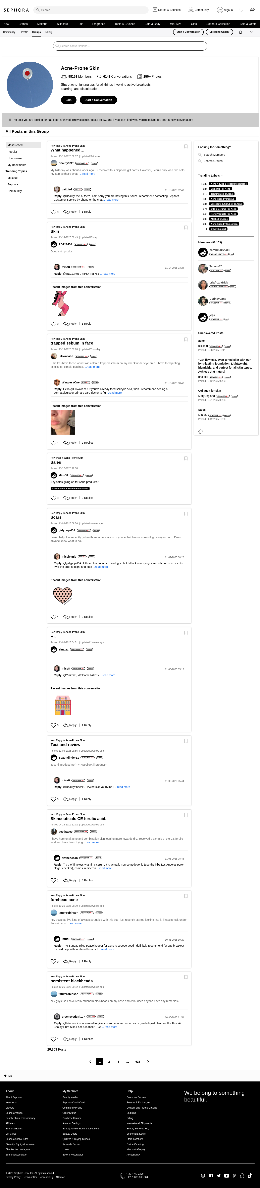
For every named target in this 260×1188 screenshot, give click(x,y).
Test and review (66, 744)
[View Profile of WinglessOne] (71, 382)
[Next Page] (148, 1061)
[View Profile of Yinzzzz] (64, 649)
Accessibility (133, 1154)
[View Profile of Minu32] (64, 475)
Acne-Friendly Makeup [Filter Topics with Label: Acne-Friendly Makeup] (222, 199)
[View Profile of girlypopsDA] (68, 530)
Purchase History (71, 1118)
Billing (130, 1118)
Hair (80, 23)
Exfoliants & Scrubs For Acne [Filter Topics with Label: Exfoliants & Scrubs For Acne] (226, 204)
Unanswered (15, 158)
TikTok (249, 1176)
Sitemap (60, 1177)
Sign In (228, 10)
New (6, 23)
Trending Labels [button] (209, 175)
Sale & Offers (248, 23)
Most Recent (15, 145)
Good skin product (62, 251)
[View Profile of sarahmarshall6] (221, 250)
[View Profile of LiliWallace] (67, 356)
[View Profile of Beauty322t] (67, 163)
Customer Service (136, 1097)
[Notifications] (241, 32)
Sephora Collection (218, 23)
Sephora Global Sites (17, 1139)
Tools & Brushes (125, 23)
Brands (23, 23)
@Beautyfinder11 (74, 787)
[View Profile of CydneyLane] (220, 298)
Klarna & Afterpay (136, 1149)
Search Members (211, 154)
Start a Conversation (188, 31)
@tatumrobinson (73, 1023)
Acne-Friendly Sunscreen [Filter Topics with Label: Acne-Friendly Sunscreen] (224, 224)
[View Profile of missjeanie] (70, 556)
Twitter (218, 1176)
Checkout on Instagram (18, 1149)
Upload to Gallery (219, 31)
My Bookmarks (17, 165)
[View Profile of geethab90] (66, 831)
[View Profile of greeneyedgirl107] (74, 1016)
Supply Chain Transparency (20, 1118)
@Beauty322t (71, 196)
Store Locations (135, 1139)
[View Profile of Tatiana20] (220, 266)
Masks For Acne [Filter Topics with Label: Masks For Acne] (219, 219)
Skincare (62, 23)
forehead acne (64, 899)
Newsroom (11, 1102)
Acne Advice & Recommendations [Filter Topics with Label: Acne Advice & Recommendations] (229, 184)
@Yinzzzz (69, 675)
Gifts (194, 23)
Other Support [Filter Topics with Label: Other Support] (218, 229)
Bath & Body (152, 23)
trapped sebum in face (72, 343)
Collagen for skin (209, 390)
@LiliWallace (78, 389)
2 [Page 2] (109, 1061)
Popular (12, 151)
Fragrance (98, 23)
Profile (24, 32)
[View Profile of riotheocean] (70, 858)
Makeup (42, 23)
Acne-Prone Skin (75, 145)
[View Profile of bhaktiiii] (203, 377)
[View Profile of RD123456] (66, 244)
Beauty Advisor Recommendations (80, 1128)
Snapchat (242, 1176)
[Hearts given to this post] (53, 212)
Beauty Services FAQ (138, 1128)
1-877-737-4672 (135, 1174)
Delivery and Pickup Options (142, 1107)
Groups (36, 32)
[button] (23, 155)
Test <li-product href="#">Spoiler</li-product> (79, 764)
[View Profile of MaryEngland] (206, 396)
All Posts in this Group (27, 131)
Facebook (210, 1176)
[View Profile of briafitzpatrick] (222, 282)
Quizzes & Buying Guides (76, 1139)
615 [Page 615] (137, 1061)
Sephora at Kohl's (136, 1133)
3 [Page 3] (118, 1061)
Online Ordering (135, 1144)
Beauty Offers (69, 1133)
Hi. (53, 636)
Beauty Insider (70, 1097)
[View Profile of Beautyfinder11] (70, 757)
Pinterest (234, 1176)
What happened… (68, 150)
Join (69, 100)
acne (201, 340)
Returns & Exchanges (138, 1102)
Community (9, 32)
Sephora (16, 10)
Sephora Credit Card (73, 1102)
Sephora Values (14, 1113)
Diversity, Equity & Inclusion (20, 1144)
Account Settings (71, 1123)
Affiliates (10, 1123)
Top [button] (9, 1075)
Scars (56, 517)
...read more (87, 173)
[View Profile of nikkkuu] (203, 346)
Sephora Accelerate (16, 1154)
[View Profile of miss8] (66, 267)
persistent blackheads (72, 981)
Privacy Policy (13, 1177)
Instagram (203, 1176)
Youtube (226, 1176)
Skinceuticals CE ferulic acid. (78, 818)
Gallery (48, 32)
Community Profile (72, 1107)
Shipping (131, 1113)
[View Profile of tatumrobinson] (69, 913)
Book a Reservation (73, 1154)
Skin (55, 231)
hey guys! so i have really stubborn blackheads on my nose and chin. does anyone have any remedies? (115, 1001)
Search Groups (210, 161)
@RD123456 (71, 273)
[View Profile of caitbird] (68, 189)
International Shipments (139, 1123)
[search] (91, 10)
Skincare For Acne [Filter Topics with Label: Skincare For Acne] (220, 189)
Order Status (69, 1113)
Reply (69, 211)
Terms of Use (30, 1177)
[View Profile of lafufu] (66, 939)
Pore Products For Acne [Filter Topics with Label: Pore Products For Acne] (223, 214)
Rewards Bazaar (71, 1144)
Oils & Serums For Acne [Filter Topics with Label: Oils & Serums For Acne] (223, 209)
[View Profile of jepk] (218, 315)
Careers (10, 1107)
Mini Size (175, 23)
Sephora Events (14, 1128)
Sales (56, 462)
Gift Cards (11, 1133)
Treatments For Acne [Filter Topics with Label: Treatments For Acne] (222, 194)
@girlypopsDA (72, 563)
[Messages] (252, 32)
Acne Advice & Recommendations (70, 488)
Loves (65, 1149)
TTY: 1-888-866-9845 (137, 1177)
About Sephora (14, 1097)
